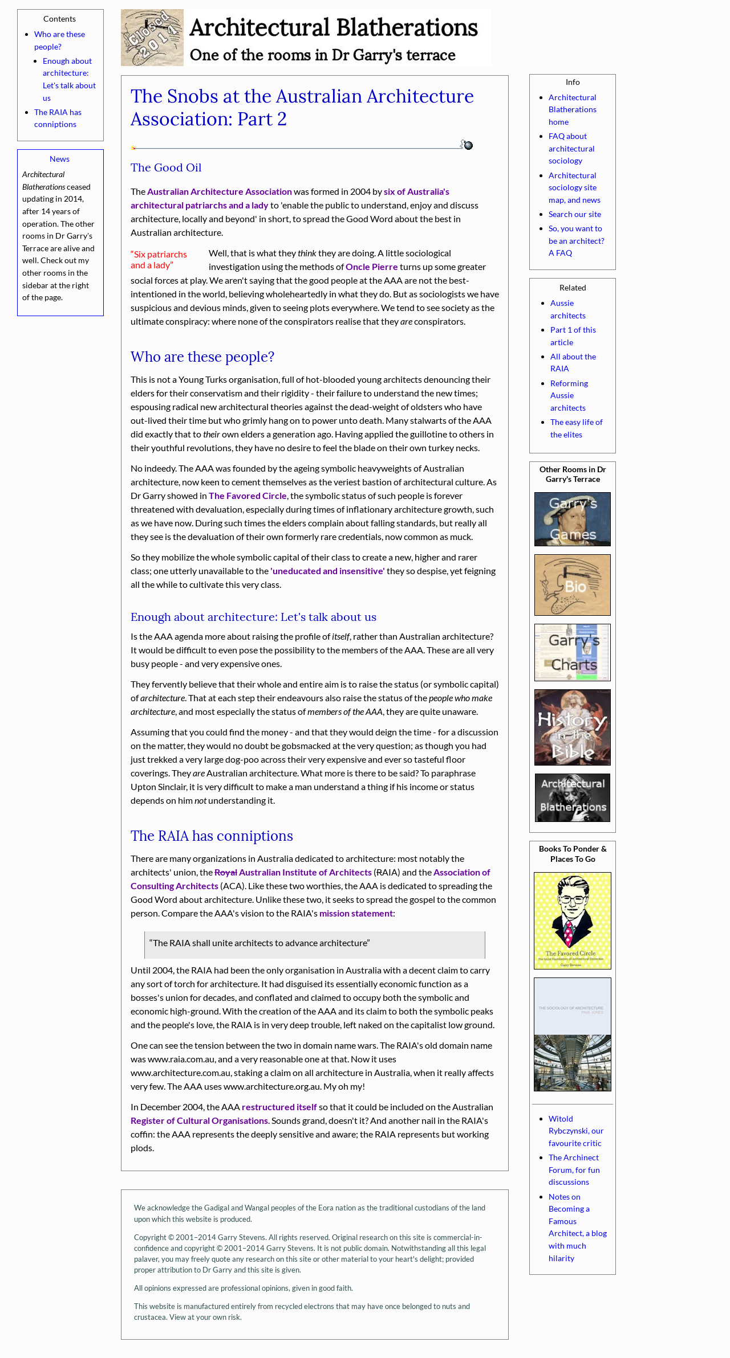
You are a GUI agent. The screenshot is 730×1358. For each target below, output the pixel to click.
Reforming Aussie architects (569, 395)
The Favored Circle (248, 495)
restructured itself (279, 1106)
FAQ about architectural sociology (572, 148)
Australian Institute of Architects (293, 871)
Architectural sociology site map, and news (575, 187)
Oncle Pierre (372, 266)
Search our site (575, 214)
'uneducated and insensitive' (327, 570)
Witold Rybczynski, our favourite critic (576, 1131)
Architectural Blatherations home (573, 109)
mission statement (356, 912)
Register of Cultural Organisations (199, 1120)
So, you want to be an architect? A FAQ (577, 240)
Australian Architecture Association (219, 191)
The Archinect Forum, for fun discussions (574, 1169)
